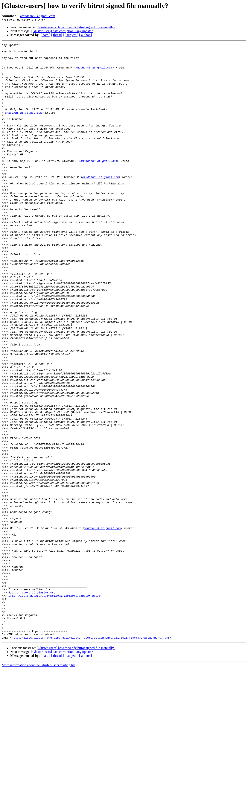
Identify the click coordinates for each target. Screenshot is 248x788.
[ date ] (45, 35)
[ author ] (85, 35)
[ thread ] (57, 35)
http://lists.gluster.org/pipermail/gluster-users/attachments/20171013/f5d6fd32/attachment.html (90, 757)
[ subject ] (71, 35)
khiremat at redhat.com (23, 127)
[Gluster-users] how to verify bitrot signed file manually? (76, 27)
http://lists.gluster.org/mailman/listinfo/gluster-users (54, 706)
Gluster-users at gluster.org (31, 702)
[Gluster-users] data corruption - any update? (62, 31)
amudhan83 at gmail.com (37, 16)
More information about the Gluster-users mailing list (38, 784)
